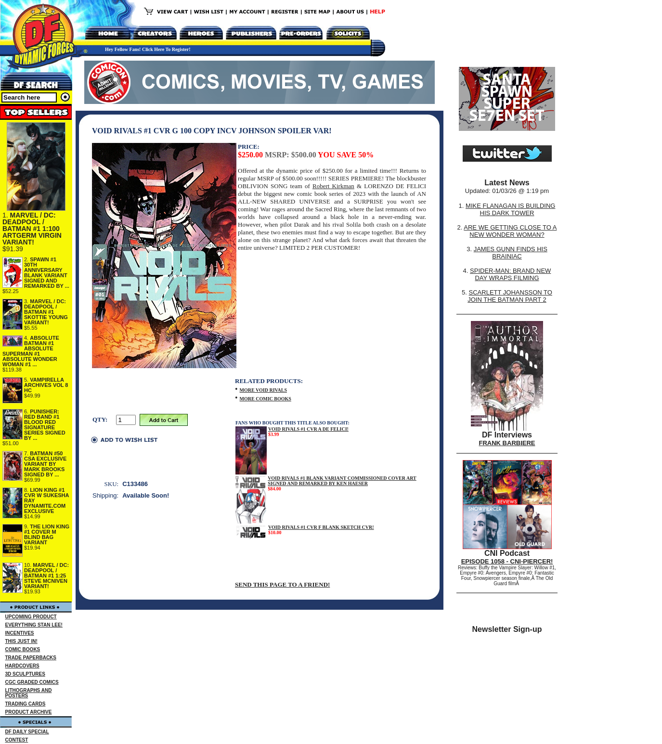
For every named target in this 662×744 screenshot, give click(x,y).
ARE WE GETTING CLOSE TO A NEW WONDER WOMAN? (510, 231)
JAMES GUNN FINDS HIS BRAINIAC (510, 252)
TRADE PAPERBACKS (31, 657)
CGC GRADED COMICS (32, 682)
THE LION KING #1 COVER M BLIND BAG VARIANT (46, 534)
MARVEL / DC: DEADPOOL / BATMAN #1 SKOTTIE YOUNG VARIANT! (46, 311)
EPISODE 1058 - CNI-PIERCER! (507, 561)
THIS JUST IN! (21, 641)
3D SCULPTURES (25, 674)
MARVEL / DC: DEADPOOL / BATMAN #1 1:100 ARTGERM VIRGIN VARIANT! (32, 228)
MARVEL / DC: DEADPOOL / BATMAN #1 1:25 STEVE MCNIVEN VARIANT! (46, 575)
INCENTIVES (19, 633)
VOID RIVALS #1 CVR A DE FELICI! (308, 429)
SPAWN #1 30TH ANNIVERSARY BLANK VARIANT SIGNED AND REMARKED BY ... (46, 273)
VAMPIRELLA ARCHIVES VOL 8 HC (46, 385)
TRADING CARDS (25, 703)
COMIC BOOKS (22, 649)
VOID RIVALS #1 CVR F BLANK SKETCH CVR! (321, 527)
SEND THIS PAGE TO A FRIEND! (282, 584)
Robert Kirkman (333, 186)
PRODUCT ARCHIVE (28, 712)
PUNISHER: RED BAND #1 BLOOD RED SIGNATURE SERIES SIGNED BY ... (44, 425)
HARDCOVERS (22, 665)
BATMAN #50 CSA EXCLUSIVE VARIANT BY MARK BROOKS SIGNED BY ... (45, 463)
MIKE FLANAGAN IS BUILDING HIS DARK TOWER (510, 209)
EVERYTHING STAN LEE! (34, 625)
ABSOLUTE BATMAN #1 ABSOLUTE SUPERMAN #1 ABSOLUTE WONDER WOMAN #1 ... (30, 351)
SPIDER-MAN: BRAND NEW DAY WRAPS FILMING (510, 274)
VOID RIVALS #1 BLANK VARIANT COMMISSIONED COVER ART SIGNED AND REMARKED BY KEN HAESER (342, 480)
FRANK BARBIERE (507, 443)
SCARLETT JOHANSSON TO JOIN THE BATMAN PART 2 (509, 296)
